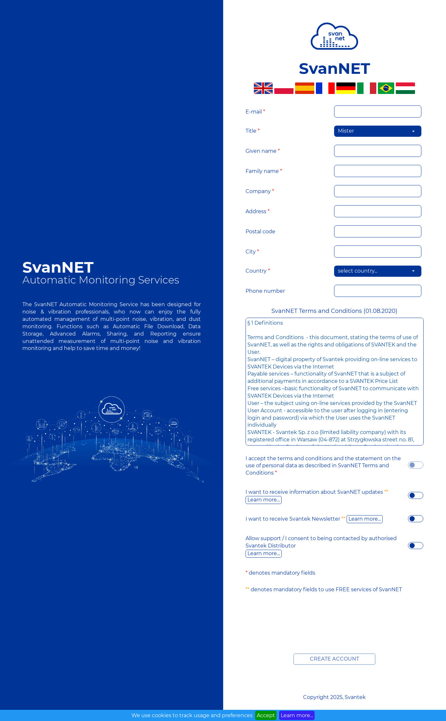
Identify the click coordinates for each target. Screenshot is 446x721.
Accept (266, 715)
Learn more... (263, 500)
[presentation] (334, 613)
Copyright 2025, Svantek (334, 697)
